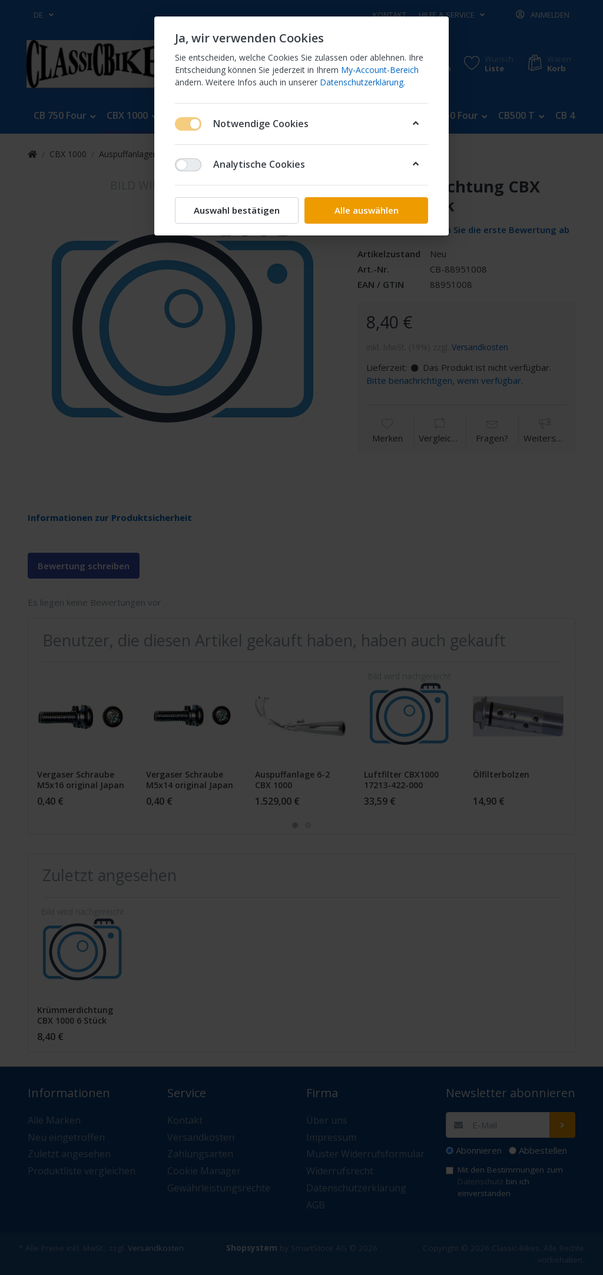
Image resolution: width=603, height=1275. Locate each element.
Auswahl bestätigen (237, 210)
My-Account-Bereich (380, 69)
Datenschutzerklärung (361, 82)
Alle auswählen (366, 210)
